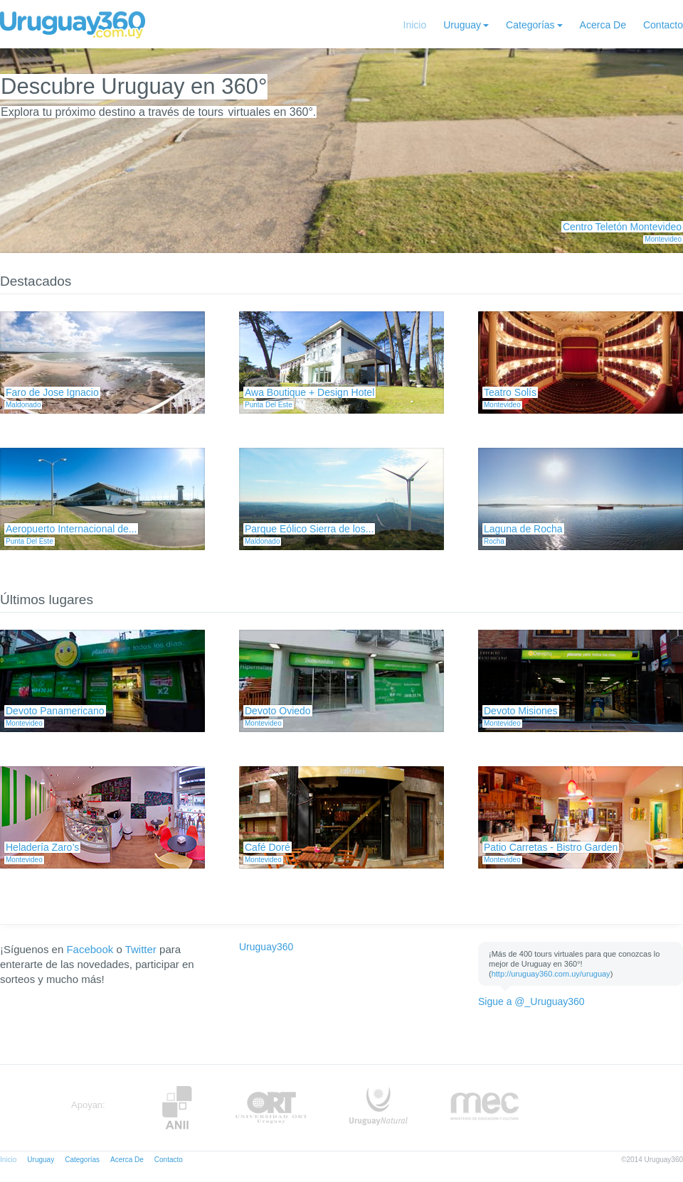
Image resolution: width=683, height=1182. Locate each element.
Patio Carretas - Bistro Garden (551, 847)
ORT (271, 1107)
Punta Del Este (268, 405)
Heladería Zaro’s (42, 847)
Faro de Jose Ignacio (52, 392)
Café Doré (267, 847)
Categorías (530, 25)
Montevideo (663, 239)
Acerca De (603, 25)
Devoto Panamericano (55, 710)
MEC (484, 1107)
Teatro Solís (510, 392)
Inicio (415, 25)
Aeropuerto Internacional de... (71, 528)
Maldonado (23, 405)
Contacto (663, 25)
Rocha (494, 541)
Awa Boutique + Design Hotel (309, 392)
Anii (177, 1107)
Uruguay (462, 25)
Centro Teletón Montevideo (622, 226)
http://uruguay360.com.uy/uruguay (551, 973)
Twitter (141, 949)
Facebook (89, 949)
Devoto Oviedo (278, 710)
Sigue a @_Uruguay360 (531, 1001)
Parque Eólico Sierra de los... (309, 528)
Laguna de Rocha (523, 528)
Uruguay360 (266, 946)
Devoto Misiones (521, 710)
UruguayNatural (378, 1107)
